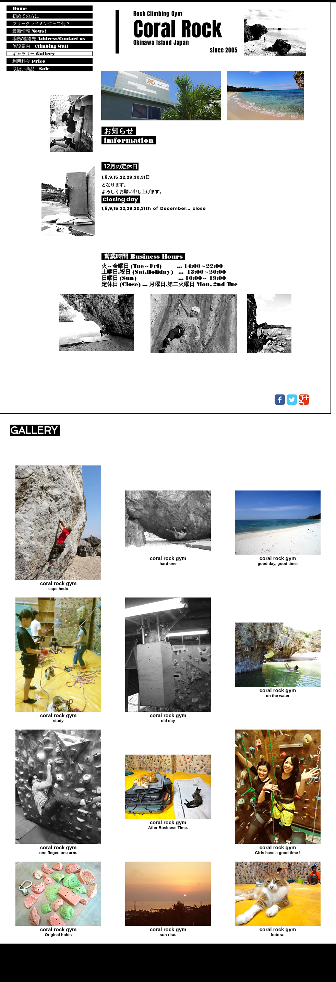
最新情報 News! (29, 31)
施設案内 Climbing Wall (40, 46)
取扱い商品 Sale (31, 69)
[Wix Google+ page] (304, 399)
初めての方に (25, 16)
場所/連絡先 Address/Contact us (48, 38)
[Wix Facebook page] (280, 399)
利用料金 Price (28, 61)
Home (19, 8)
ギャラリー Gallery (33, 53)
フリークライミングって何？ (41, 23)
